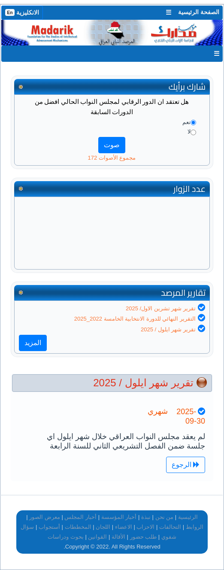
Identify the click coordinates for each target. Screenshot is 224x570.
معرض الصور (44, 517)
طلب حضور (143, 537)
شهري (158, 411)
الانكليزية (22, 12)
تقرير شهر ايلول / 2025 (168, 329)
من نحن (164, 517)
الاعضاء (123, 527)
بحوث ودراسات (66, 537)
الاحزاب (145, 527)
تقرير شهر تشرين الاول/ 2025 (161, 308)
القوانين (97, 537)
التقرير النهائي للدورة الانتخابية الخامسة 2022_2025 (135, 318)
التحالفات (170, 527)
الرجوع (186, 464)
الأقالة (118, 537)
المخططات (78, 527)
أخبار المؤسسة (119, 517)
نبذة (146, 517)
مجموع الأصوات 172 (112, 158)
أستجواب (49, 527)
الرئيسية (188, 517)
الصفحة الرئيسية (198, 12)
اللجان (103, 527)
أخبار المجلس (80, 517)
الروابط (194, 527)
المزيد (32, 342)
